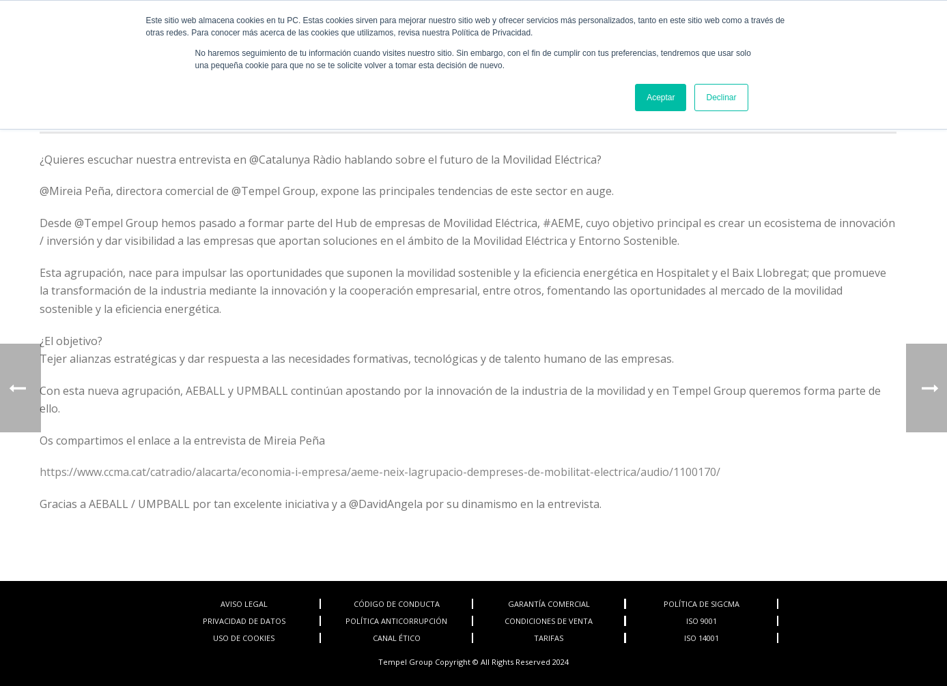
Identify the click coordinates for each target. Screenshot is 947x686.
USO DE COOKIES (243, 638)
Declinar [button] (721, 97)
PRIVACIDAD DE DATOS (244, 621)
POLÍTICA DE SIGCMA (701, 604)
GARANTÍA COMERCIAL (549, 604)
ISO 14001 (701, 638)
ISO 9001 (701, 621)
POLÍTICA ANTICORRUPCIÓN (396, 621)
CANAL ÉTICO (397, 638)
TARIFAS (548, 638)
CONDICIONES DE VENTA (549, 621)
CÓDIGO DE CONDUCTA (397, 604)
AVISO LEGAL (244, 604)
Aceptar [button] (661, 97)
